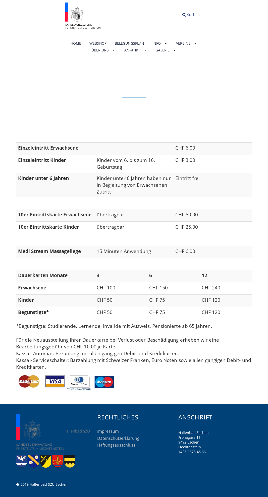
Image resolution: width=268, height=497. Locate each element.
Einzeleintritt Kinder (42, 160)
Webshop (97, 43)
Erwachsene (32, 287)
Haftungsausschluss (116, 445)
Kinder (26, 300)
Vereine (186, 43)
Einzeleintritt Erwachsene (48, 148)
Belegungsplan (129, 43)
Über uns (103, 50)
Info (160, 43)
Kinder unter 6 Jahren (43, 178)
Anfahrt (135, 50)
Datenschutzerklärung (118, 438)
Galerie (166, 50)
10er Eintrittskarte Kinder (48, 227)
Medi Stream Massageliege (49, 251)
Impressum (108, 431)
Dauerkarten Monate (43, 275)
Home (76, 43)
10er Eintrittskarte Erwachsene (54, 214)
